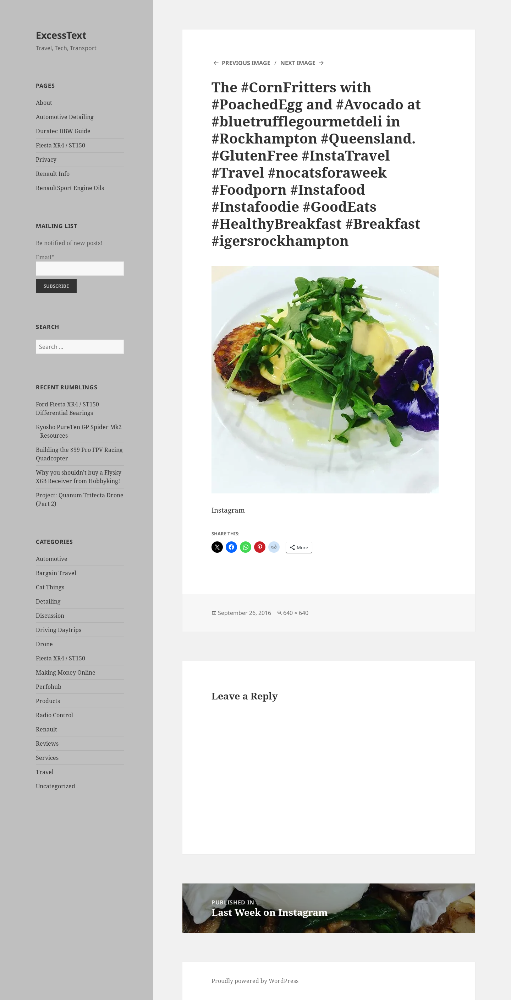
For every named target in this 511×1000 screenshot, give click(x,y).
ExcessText (61, 35)
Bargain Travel (56, 573)
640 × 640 (295, 613)
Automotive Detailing (65, 117)
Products (48, 701)
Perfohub (48, 687)
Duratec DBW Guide (63, 131)
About (44, 103)
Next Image (297, 63)
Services (47, 758)
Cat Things (50, 587)
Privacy (46, 159)
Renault (46, 729)
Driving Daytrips (58, 630)
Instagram (228, 510)
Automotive (51, 559)
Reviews (47, 743)
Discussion (50, 616)
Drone (44, 644)
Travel (45, 772)
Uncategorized (55, 786)
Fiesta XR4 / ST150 (60, 145)
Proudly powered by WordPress (254, 981)
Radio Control (54, 715)
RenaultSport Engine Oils (70, 188)
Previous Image (246, 63)
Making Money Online (65, 672)
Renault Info (53, 174)
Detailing (48, 601)
